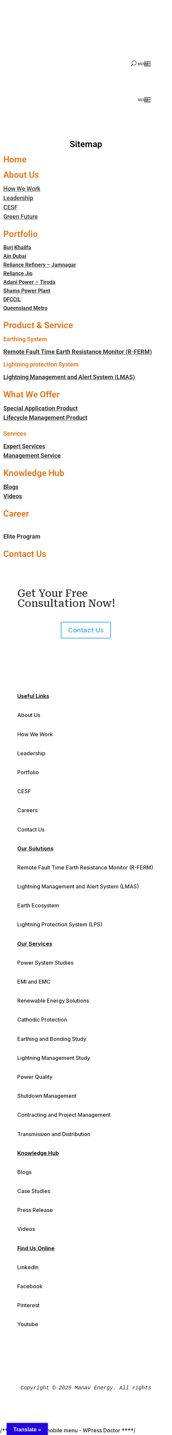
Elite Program (22, 536)
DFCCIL (12, 299)
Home (15, 159)
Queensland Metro (25, 308)
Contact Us (24, 554)
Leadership (18, 197)
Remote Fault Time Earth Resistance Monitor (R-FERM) (77, 351)
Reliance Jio (18, 273)
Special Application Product (40, 408)
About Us (21, 175)
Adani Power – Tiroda (29, 282)
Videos (12, 496)
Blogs (10, 486)
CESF (10, 207)
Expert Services (24, 446)
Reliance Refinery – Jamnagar (39, 265)
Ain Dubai (14, 256)
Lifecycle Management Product (45, 417)
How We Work (21, 188)
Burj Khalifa (17, 247)
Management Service (32, 455)
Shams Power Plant (26, 291)
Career (16, 514)
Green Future (20, 216)
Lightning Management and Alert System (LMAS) (69, 376)
